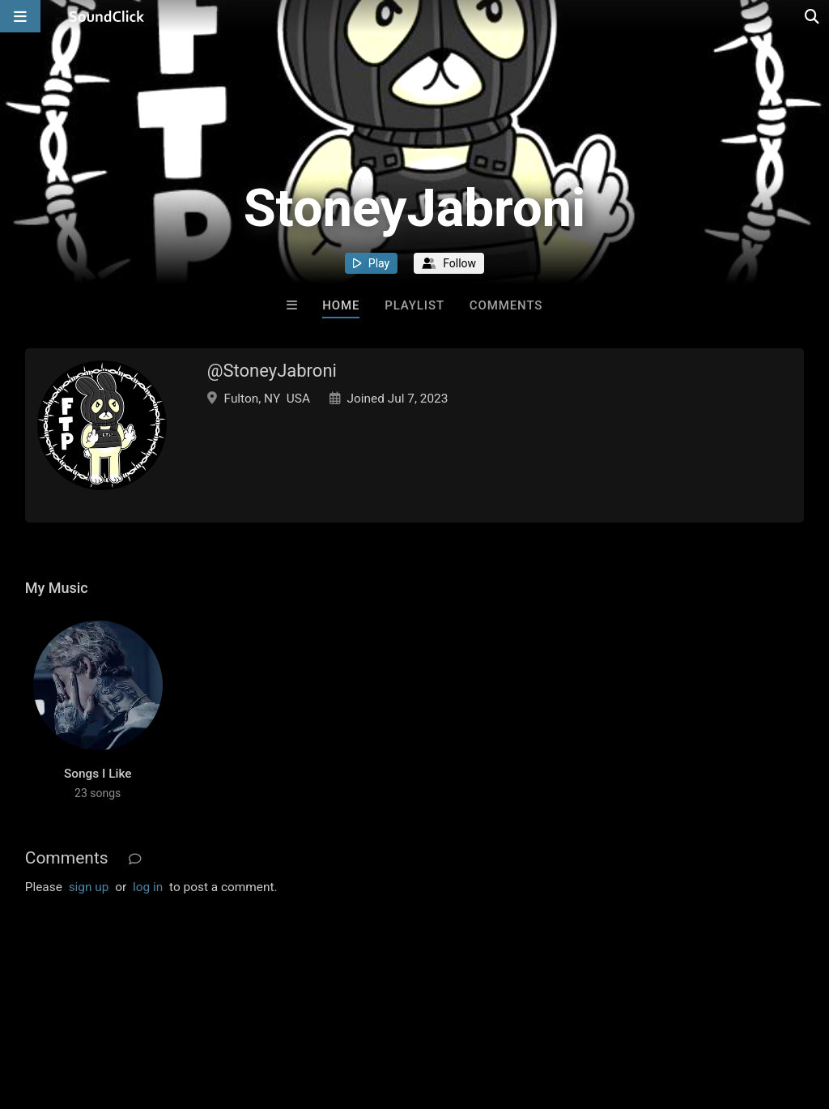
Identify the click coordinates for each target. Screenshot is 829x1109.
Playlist (414, 305)
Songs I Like (98, 773)
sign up (89, 887)
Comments (506, 305)
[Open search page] (813, 16)
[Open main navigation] (20, 16)
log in (148, 887)
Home (340, 305)
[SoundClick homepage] (107, 16)
